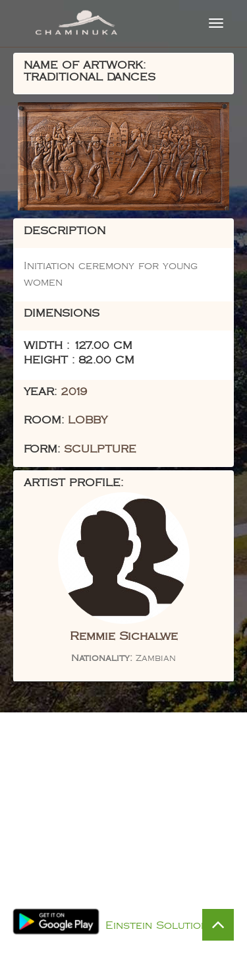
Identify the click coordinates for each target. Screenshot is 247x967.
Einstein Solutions (160, 925)
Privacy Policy (137, 908)
